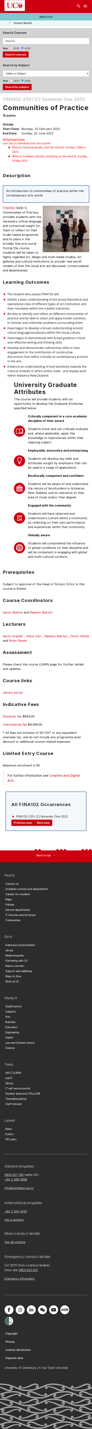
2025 (16, 48)
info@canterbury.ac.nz (18, 1188)
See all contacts (14, 1242)
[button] (46, 16)
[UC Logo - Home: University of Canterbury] (14, 5)
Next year (43, 822)
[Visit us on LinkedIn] (31, 1309)
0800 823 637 (28, 1270)
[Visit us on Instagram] (20, 1309)
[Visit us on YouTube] (53, 1309)
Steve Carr (34, 636)
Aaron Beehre (13, 612)
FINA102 (9, 208)
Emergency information (19, 1278)
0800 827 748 (13, 1175)
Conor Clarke (79, 636)
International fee (15, 724)
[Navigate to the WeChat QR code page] (42, 1309)
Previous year (23, 822)
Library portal (12, 692)
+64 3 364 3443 (15, 1211)
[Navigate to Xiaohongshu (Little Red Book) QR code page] (64, 1309)
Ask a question (14, 1220)
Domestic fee (12, 716)
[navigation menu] (85, 6)
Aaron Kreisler (13, 636)
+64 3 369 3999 (15, 1179)
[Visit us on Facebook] (8, 1309)
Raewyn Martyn (41, 612)
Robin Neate (18, 640)
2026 (27, 48)
